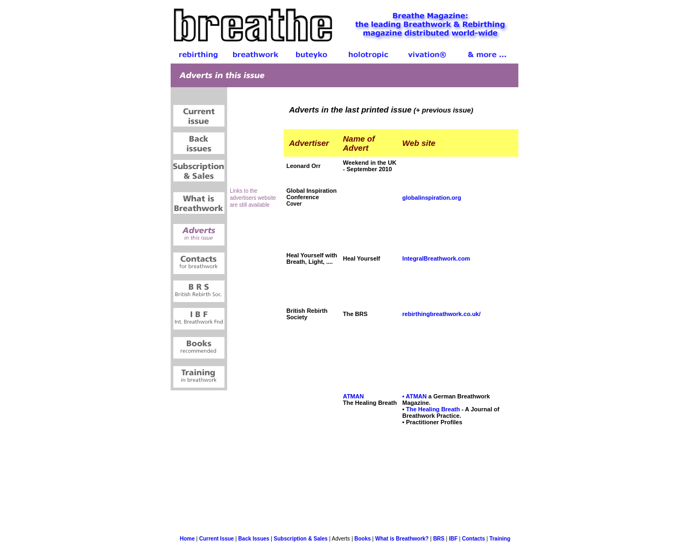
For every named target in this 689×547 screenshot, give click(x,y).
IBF (453, 539)
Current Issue (216, 539)
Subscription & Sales (301, 539)
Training (499, 539)
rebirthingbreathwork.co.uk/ (441, 314)
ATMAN (353, 396)
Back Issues (254, 539)
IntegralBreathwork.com (436, 258)
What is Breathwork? (401, 539)
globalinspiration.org (431, 197)
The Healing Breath (433, 409)
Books (362, 539)
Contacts (473, 539)
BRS (439, 539)
